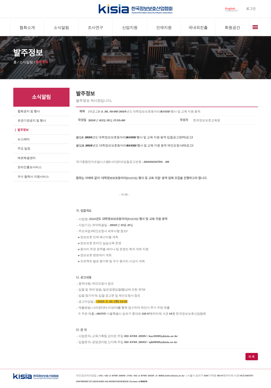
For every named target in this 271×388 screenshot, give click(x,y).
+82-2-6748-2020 (143, 375)
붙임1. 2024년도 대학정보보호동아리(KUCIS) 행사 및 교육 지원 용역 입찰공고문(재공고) (134, 137)
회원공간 (232, 27)
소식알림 (61, 27)
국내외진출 (198, 27)
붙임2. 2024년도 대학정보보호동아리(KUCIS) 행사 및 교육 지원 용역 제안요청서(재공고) (134, 146)
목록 (251, 357)
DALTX (144, 381)
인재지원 (164, 27)
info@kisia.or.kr (175, 375)
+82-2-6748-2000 (114, 375)
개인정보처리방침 (86, 375)
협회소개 (27, 27)
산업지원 (130, 27)
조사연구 (95, 27)
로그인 (251, 8)
